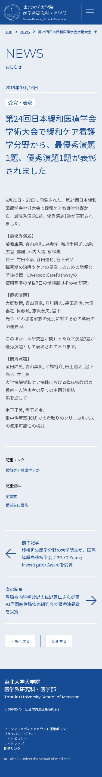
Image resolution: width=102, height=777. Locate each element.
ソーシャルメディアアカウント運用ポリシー (36, 728)
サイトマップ (14, 743)
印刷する (59, 641)
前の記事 (59, 554)
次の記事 (42, 600)
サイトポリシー (15, 738)
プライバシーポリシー (20, 733)
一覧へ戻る (20, 641)
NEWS (25, 31)
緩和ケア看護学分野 (22, 470)
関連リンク (12, 748)
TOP (8, 31)
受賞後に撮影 (16, 505)
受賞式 (11, 496)
